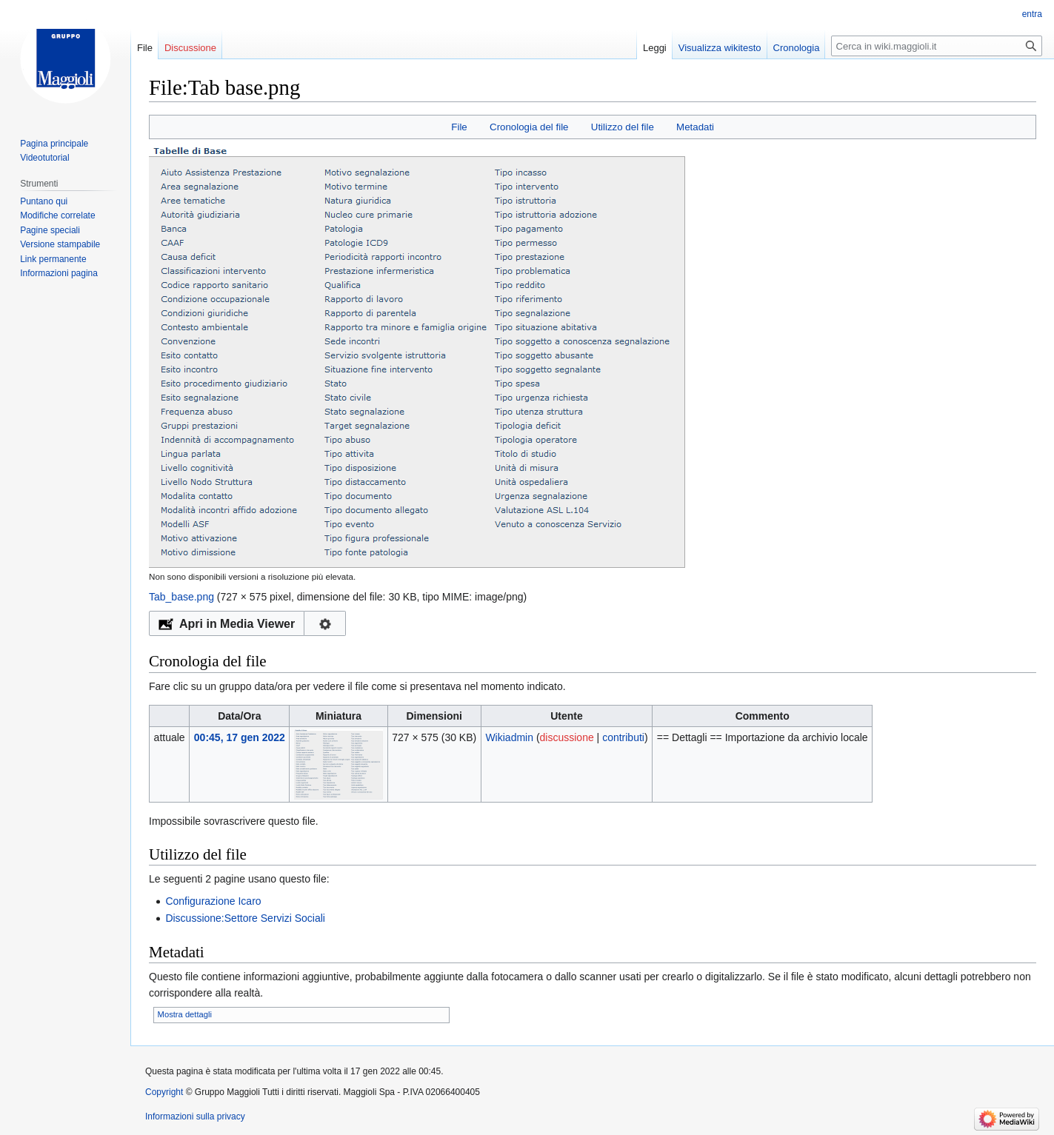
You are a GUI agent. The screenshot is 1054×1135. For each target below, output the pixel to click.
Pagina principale (54, 143)
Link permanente (53, 259)
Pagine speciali (50, 230)
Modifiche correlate (57, 215)
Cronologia (796, 47)
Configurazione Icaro (213, 901)
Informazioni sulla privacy (195, 1116)
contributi (623, 737)
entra (1032, 14)
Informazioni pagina (59, 273)
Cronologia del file (529, 127)
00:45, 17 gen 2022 (239, 737)
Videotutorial (45, 158)
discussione (567, 737)
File (459, 127)
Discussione (190, 47)
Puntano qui (43, 201)
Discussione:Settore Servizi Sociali (245, 918)
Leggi (655, 47)
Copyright (164, 1092)
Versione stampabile (60, 244)
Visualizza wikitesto (719, 47)
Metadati (695, 127)
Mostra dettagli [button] (185, 1014)
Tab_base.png (181, 597)
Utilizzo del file (622, 127)
